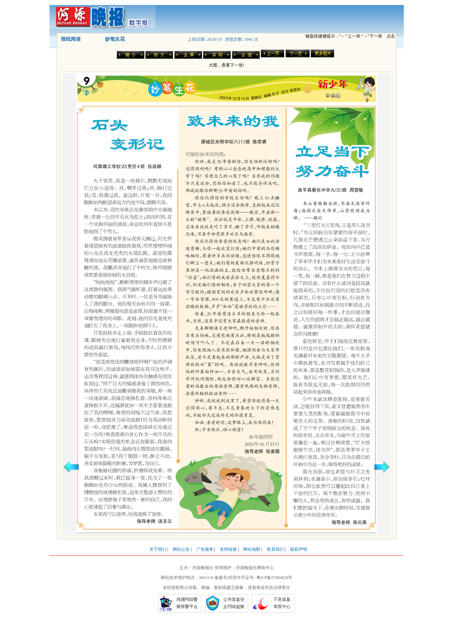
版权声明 (298, 549)
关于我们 (157, 549)
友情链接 (228, 549)
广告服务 (204, 549)
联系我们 (275, 549)
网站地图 (251, 549)
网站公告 (181, 549)
